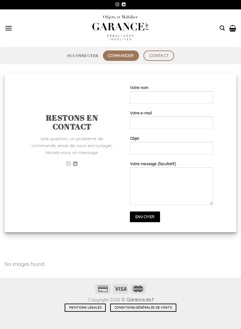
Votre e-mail (171, 122)
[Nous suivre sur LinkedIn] (124, 5)
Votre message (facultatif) (171, 186)
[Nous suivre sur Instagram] (117, 5)
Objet (171, 147)
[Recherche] (222, 28)
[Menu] (8, 28)
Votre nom (171, 97)
